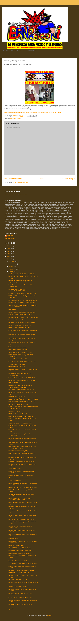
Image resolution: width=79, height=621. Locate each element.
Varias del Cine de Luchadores (17, 347)
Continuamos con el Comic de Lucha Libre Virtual (23, 317)
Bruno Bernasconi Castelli (11, 194)
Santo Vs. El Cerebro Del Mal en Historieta (21, 461)
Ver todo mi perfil (10, 238)
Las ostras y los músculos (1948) (18, 451)
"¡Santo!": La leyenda (14, 480)
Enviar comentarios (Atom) (20, 182)
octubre (11, 266)
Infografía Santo (13, 538)
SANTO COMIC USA (14, 468)
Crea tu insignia (23, 194)
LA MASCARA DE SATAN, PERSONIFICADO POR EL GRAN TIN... (21, 447)
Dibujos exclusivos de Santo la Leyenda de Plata (22, 300)
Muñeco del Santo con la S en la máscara (20, 475)
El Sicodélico (12, 309)
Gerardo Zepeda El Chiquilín (16, 364)
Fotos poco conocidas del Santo (17, 349)
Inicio (42, 179)
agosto (11, 271)
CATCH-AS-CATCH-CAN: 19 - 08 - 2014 (20, 352)
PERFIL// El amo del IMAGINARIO (18, 573)
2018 (9, 248)
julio (10, 609)
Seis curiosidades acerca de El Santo (19, 553)
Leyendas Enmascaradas (15, 545)
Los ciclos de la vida (14, 411)
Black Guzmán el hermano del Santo (19, 327)
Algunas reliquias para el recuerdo (18, 478)
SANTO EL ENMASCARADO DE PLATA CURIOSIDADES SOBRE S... (20, 499)
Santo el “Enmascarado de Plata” (18, 404)
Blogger (49, 615)
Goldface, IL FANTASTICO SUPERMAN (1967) (22, 293)
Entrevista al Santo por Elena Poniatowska (21, 570)
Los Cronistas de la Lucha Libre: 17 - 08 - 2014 (22, 361)
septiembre (12, 269)
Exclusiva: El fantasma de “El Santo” (19, 561)
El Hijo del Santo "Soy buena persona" (19, 325)
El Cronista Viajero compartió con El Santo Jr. (21, 380)
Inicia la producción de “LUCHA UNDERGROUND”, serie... (17, 290)
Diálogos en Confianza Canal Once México (21, 389)
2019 (9, 246)
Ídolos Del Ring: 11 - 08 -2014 (17, 396)
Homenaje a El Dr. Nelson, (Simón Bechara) (21, 302)
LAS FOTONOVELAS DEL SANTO (18, 413)
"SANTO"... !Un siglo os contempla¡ (18, 586)
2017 (9, 251)
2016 (9, 254)
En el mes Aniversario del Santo (17, 579)
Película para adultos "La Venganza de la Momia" (23, 487)
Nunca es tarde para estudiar (17, 320)
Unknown (10, 235)
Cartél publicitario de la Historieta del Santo (21, 519)
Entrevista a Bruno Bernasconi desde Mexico (21, 322)
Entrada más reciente (13, 179)
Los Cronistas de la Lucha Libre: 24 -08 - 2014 (22, 312)
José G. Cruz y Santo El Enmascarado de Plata (22, 563)
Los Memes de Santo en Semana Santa (20, 597)
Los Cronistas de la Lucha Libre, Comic (20, 314)
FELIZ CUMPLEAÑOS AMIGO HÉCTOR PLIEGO (23, 399)
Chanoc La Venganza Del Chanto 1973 (20, 423)
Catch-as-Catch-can (16, 118)
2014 (9, 259)
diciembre (12, 261)
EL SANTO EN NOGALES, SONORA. (19, 548)
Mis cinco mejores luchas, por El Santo (19, 550)
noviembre (12, 264)
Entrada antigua (68, 179)
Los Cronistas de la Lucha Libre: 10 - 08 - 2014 (22, 401)
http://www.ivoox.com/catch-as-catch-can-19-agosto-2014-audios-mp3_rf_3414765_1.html (32, 112)
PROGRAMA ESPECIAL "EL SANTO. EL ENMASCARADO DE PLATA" (20, 386)
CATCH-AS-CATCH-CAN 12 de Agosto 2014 (21, 377)
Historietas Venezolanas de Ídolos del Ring (21, 416)
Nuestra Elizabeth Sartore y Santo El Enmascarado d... (19, 434)
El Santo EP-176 (13, 383)
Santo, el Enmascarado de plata (17, 359)
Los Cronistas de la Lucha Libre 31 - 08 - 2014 (22, 274)
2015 (9, 256)
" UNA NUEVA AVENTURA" (16, 366)
